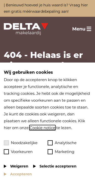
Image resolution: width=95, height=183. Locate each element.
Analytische (62, 142)
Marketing (61, 151)
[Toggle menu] (81, 29)
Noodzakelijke (20, 142)
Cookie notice (42, 127)
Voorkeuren (18, 151)
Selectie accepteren (58, 166)
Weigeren (19, 166)
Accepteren (21, 174)
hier (84, 5)
